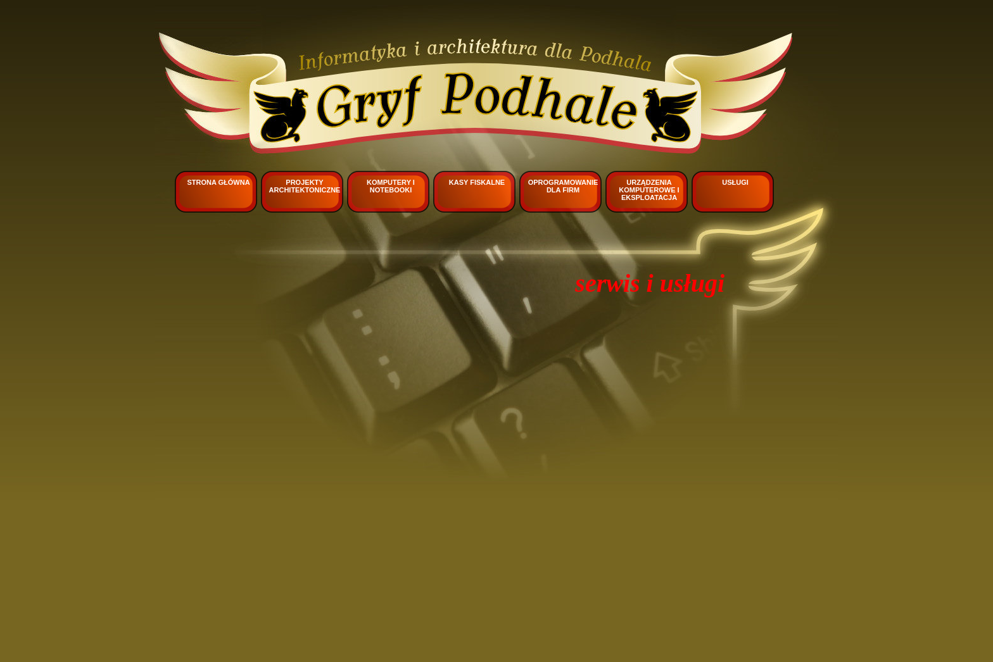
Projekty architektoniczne (305, 186)
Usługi (735, 182)
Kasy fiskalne (477, 182)
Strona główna (218, 182)
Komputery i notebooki (391, 186)
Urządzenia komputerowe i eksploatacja (649, 189)
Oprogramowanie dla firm (563, 186)
